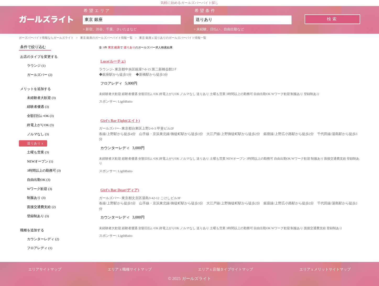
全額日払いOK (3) (40, 116)
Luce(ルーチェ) (112, 61)
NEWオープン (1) (40, 161)
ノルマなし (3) (38, 134)
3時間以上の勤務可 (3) (44, 170)
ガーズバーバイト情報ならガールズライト (46, 37)
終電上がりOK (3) (40, 125)
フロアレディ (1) (39, 248)
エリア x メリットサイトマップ (325, 269)
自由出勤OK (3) (38, 180)
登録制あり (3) (38, 216)
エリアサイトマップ (44, 269)
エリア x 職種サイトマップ (130, 269)
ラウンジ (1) (36, 66)
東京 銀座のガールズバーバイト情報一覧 (106, 37)
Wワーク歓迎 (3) (39, 189)
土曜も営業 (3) (38, 152)
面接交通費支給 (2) (41, 207)
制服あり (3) (36, 198)
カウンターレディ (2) (43, 239)
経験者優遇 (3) (38, 107)
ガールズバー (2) (39, 75)
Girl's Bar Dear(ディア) (119, 190)
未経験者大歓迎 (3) (41, 98)
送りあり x (35, 143)
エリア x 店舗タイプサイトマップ (225, 269)
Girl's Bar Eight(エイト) (120, 121)
